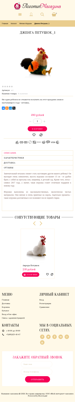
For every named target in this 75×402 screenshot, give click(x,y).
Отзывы (8, 168)
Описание (10, 153)
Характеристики (14, 158)
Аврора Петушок (31, 265)
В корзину (37, 129)
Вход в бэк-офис (9, 314)
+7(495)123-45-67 (13, 334)
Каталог (5, 311)
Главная (5, 300)
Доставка (9, 163)
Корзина (6, 307)
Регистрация (45, 303)
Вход (41, 300)
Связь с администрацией (13, 318)
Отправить (37, 379)
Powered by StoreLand (37, 396)
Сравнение (44, 307)
